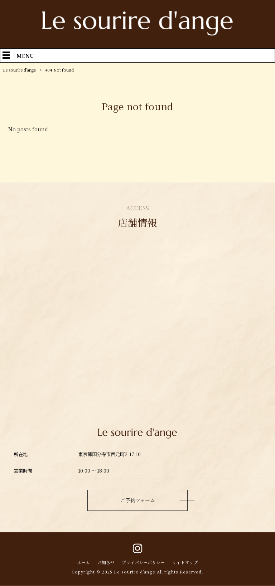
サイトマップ (188, 563)
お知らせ (103, 563)
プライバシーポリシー (143, 563)
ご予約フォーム (137, 500)
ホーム (80, 563)
